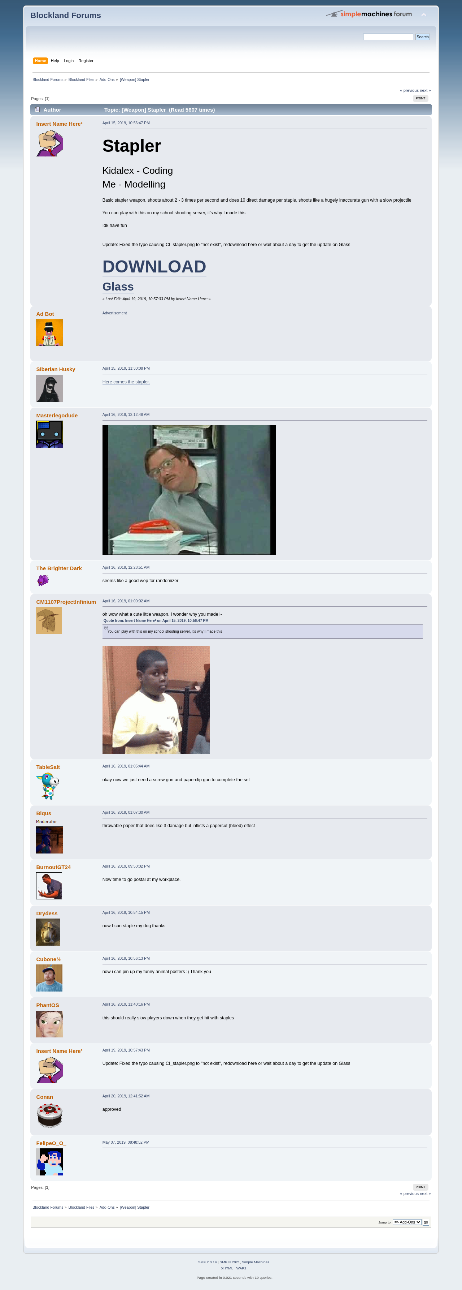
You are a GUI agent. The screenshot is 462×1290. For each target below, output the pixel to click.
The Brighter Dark (59, 568)
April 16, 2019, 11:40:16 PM (126, 1004)
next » (425, 90)
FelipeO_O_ (51, 1143)
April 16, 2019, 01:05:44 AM (126, 766)
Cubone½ (48, 959)
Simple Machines (255, 1262)
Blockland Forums (65, 15)
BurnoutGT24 (53, 867)
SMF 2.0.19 (207, 1262)
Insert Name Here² (59, 124)
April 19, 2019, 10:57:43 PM (126, 1050)
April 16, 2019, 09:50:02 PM (126, 866)
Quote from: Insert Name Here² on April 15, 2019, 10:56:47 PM (156, 621)
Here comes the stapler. (126, 381)
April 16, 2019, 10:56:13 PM (126, 958)
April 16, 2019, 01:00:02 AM (126, 601)
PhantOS (47, 1005)
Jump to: (385, 1222)
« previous (409, 90)
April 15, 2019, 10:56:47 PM (126, 123)
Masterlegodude (57, 415)
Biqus (43, 813)
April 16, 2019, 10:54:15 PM (126, 912)
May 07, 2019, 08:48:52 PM (126, 1142)
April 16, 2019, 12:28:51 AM (126, 567)
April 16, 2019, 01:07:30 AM (126, 812)
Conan (44, 1097)
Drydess (46, 913)
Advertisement (115, 313)
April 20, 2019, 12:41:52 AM (126, 1096)
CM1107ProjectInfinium (66, 602)
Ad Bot (45, 314)
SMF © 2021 (230, 1262)
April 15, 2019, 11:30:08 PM (126, 368)
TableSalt (48, 767)
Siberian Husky (55, 369)
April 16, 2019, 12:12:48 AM (126, 414)
